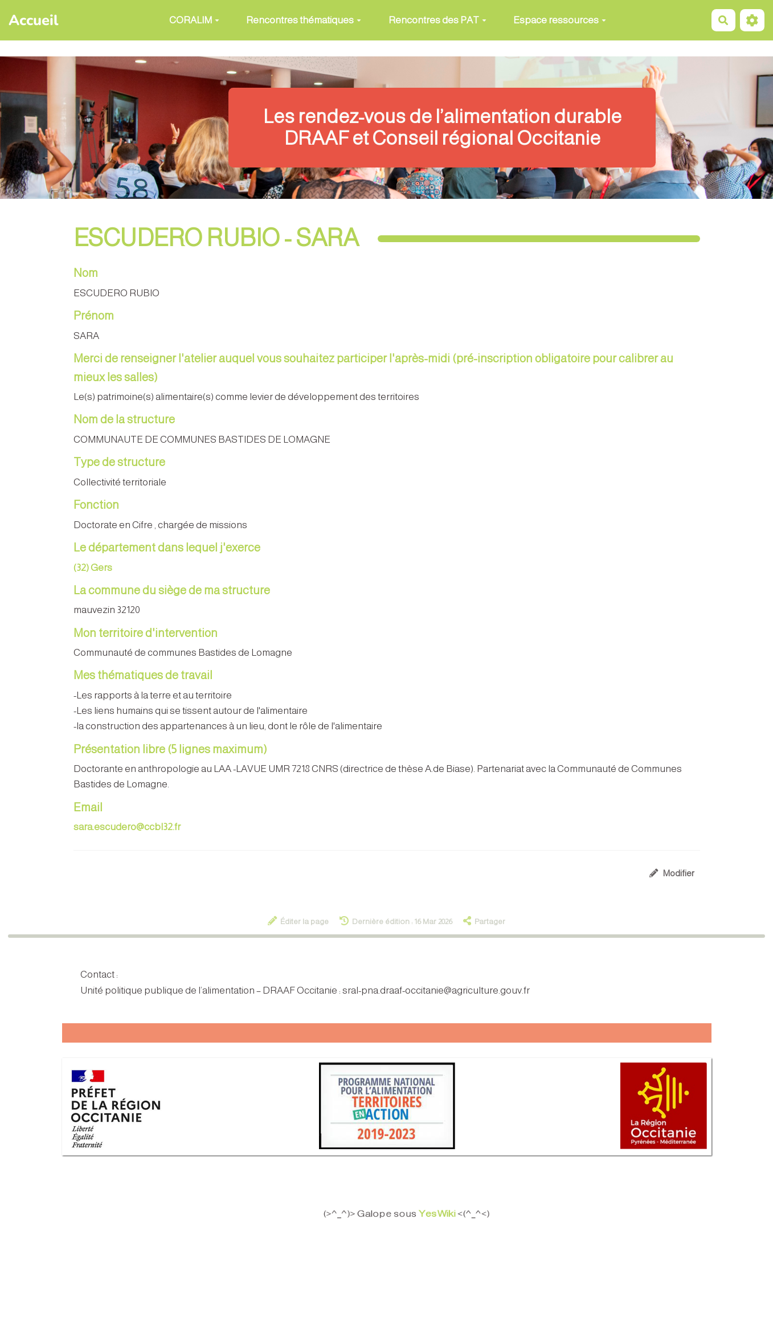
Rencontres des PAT (437, 20)
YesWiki (445, 1214)
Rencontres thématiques (303, 20)
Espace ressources (559, 20)
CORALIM (194, 20)
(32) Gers (92, 567)
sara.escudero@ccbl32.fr (127, 827)
